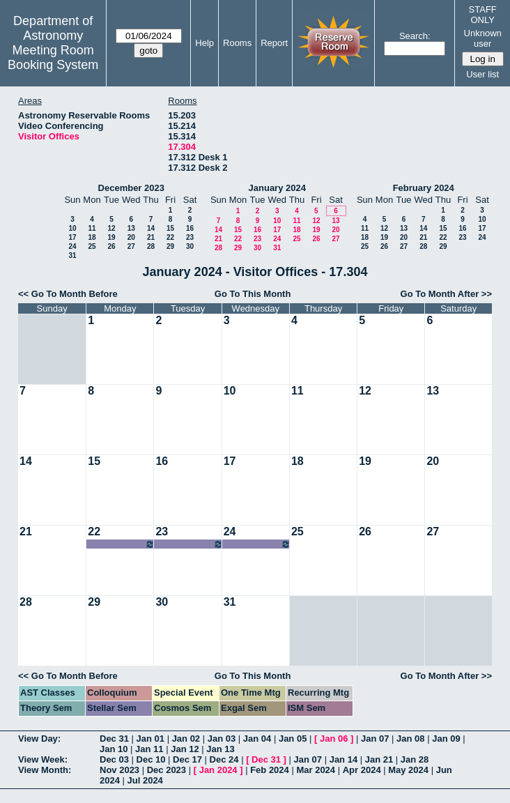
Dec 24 (224, 759)
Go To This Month (253, 294)
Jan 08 (410, 738)
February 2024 (423, 188)
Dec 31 (114, 738)
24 (72, 246)
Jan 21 (379, 759)
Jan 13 (220, 749)
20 (131, 237)
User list (482, 74)
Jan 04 (257, 738)
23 (190, 237)
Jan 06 (334, 738)
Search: (415, 36)
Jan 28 (414, 759)
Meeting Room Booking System (53, 57)
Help (204, 43)
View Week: (43, 759)
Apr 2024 (362, 770)
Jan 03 (221, 738)
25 (91, 246)
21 (151, 237)
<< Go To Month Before (68, 294)
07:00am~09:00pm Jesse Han (121, 544)
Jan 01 (150, 738)
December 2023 (131, 188)
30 (190, 246)
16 (190, 228)
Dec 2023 (166, 770)
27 (131, 246)
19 (111, 237)
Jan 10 (114, 749)
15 (170, 228)
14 (151, 228)
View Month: (44, 770)
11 (91, 228)
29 (170, 246)
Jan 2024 (218, 770)
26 (111, 246)
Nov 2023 (119, 770)
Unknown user (483, 38)
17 (72, 237)
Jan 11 (149, 749)
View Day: (39, 738)
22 (170, 237)
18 (91, 237)
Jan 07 (375, 738)
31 (72, 255)
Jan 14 (343, 759)
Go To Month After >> (446, 294)
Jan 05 (293, 738)
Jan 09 (446, 738)
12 (111, 228)
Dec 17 (187, 759)
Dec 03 (114, 759)
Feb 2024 (269, 770)
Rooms (237, 43)
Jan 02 (186, 738)
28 (151, 246)
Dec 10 (151, 759)
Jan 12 (185, 749)
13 (131, 228)
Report (274, 43)
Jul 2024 (145, 780)
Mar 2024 (315, 770)
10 (72, 228)
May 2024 (408, 770)
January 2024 (277, 188)
